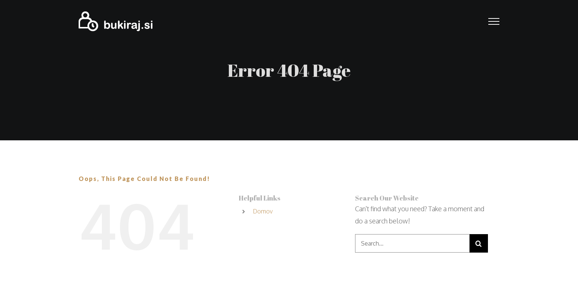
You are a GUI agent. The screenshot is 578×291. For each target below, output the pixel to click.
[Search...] (412, 243)
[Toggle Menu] (494, 21)
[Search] (478, 243)
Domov (263, 211)
